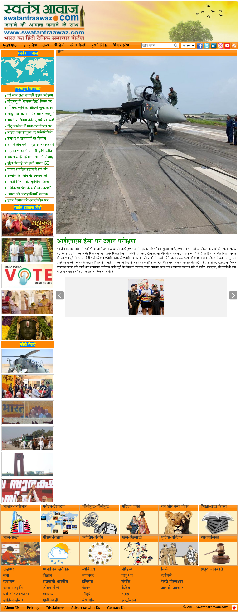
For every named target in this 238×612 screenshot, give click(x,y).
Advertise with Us (85, 608)
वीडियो (59, 45)
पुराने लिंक (99, 45)
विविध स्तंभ (120, 45)
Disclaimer (55, 608)
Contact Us (116, 608)
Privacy (33, 608)
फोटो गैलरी (78, 45)
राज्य (45, 45)
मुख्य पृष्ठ (10, 45)
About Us (11, 608)
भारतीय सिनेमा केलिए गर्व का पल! (29, 120)
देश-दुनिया (29, 45)
